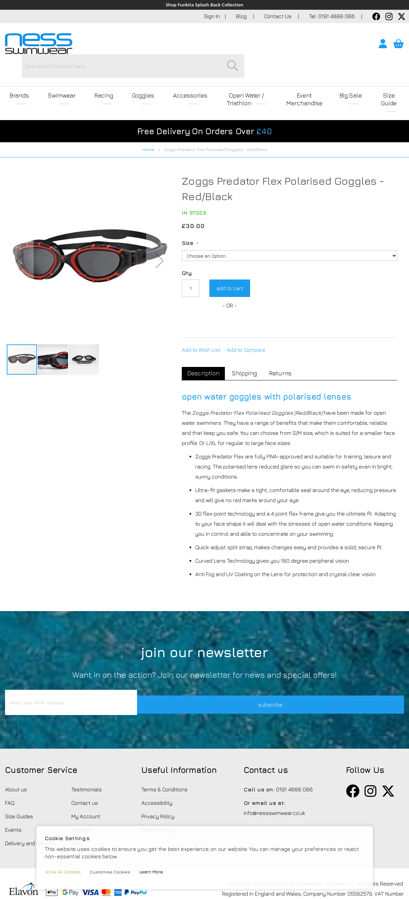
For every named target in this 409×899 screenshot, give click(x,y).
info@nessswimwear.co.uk (274, 786)
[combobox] (217, 45)
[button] (20, 224)
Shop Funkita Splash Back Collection (204, 5)
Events (13, 803)
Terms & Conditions (164, 763)
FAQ (9, 776)
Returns (287, 336)
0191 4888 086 (294, 763)
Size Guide (387, 75)
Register (81, 803)
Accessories (172, 75)
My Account (85, 790)
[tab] (205, 337)
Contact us (84, 776)
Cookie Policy (156, 803)
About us (16, 763)
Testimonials (86, 763)
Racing (94, 75)
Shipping (248, 336)
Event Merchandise (300, 75)
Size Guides (19, 790)
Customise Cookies (113, 872)
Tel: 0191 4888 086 (332, 16)
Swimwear (56, 75)
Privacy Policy (157, 790)
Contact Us (278, 16)
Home (148, 112)
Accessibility (156, 776)
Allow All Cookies (64, 872)
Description (205, 336)
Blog (242, 16)
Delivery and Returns (30, 817)
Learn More (156, 872)
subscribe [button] (289, 676)
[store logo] (38, 44)
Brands (17, 75)
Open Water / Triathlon (234, 75)
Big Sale (347, 75)
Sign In (212, 16)
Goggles (129, 75)
